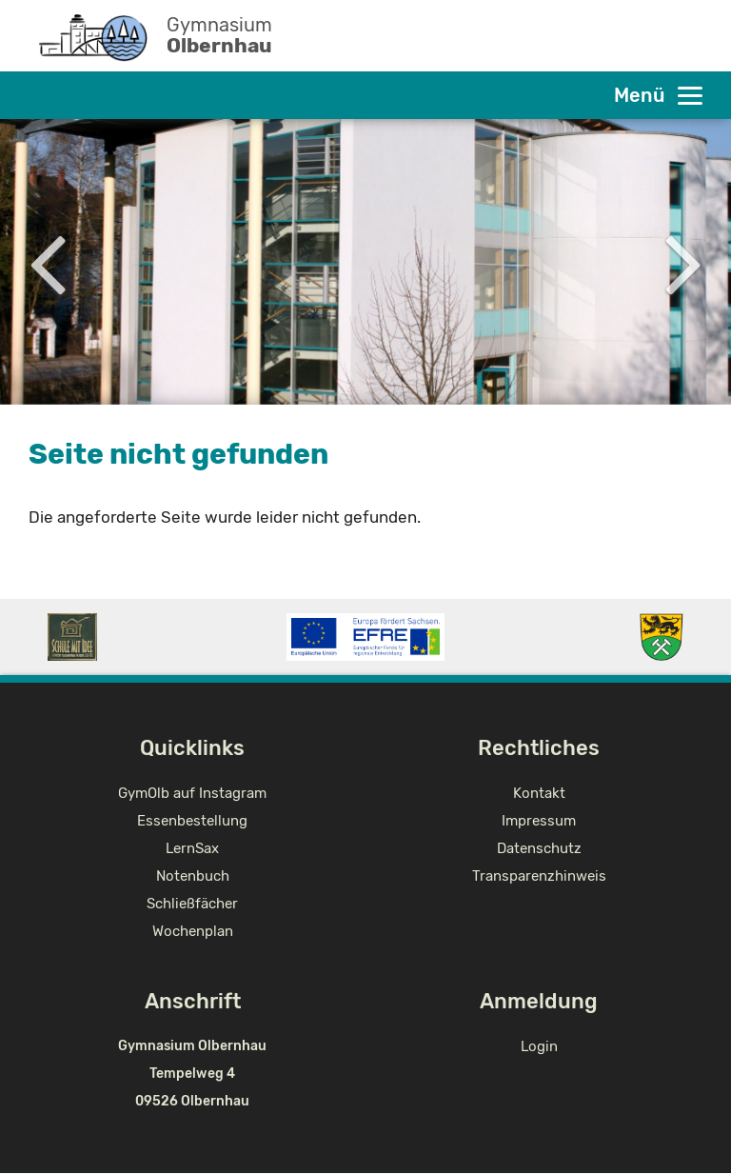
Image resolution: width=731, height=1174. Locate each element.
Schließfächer (192, 903)
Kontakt (539, 793)
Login (539, 1046)
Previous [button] (47, 261)
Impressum (539, 820)
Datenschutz (539, 848)
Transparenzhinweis (539, 876)
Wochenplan (192, 931)
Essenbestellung (192, 820)
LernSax (192, 848)
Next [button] (683, 261)
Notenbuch (192, 876)
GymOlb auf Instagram (192, 793)
